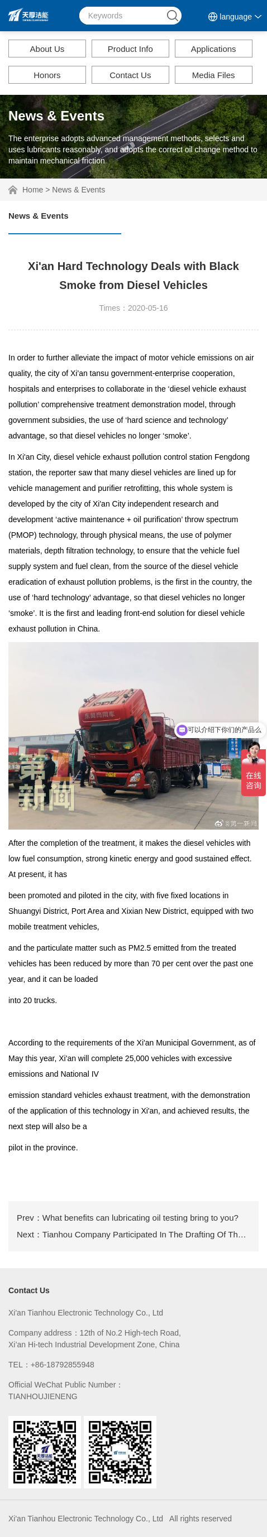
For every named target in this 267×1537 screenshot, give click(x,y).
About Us (47, 49)
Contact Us (130, 75)
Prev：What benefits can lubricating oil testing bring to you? (128, 1217)
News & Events (78, 189)
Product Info (130, 49)
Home (32, 189)
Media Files (213, 75)
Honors (47, 75)
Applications (213, 49)
